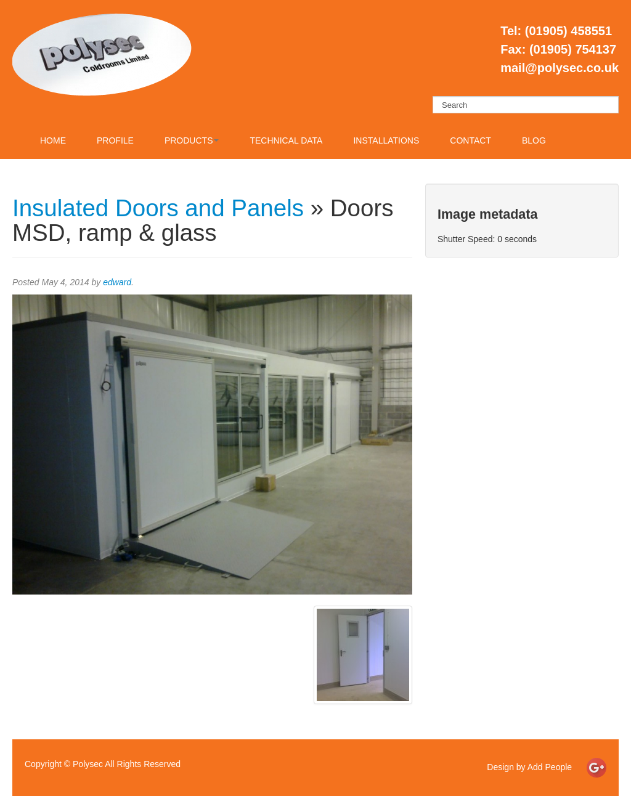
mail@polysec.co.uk (559, 68)
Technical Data (286, 140)
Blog (534, 140)
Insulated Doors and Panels (158, 208)
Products (192, 140)
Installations (386, 140)
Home (53, 140)
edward (117, 282)
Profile (115, 140)
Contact (470, 140)
